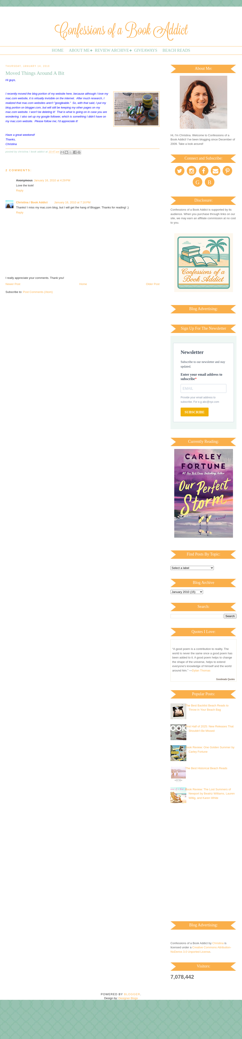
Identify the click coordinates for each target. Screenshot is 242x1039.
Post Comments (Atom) (38, 292)
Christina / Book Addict (32, 202)
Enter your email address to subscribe (201, 377)
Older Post (153, 284)
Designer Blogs (128, 998)
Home (58, 50)
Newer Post (13, 284)
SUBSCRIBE (195, 412)
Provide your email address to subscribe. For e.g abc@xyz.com (200, 399)
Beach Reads (176, 50)
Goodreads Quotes (225, 679)
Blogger (132, 994)
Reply (19, 190)
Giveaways (145, 50)
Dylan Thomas (201, 670)
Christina (218, 943)
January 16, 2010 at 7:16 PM (72, 202)
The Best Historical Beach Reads (206, 768)
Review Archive (112, 50)
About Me (79, 50)
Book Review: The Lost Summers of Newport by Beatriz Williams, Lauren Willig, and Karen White (210, 794)
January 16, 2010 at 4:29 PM (52, 180)
